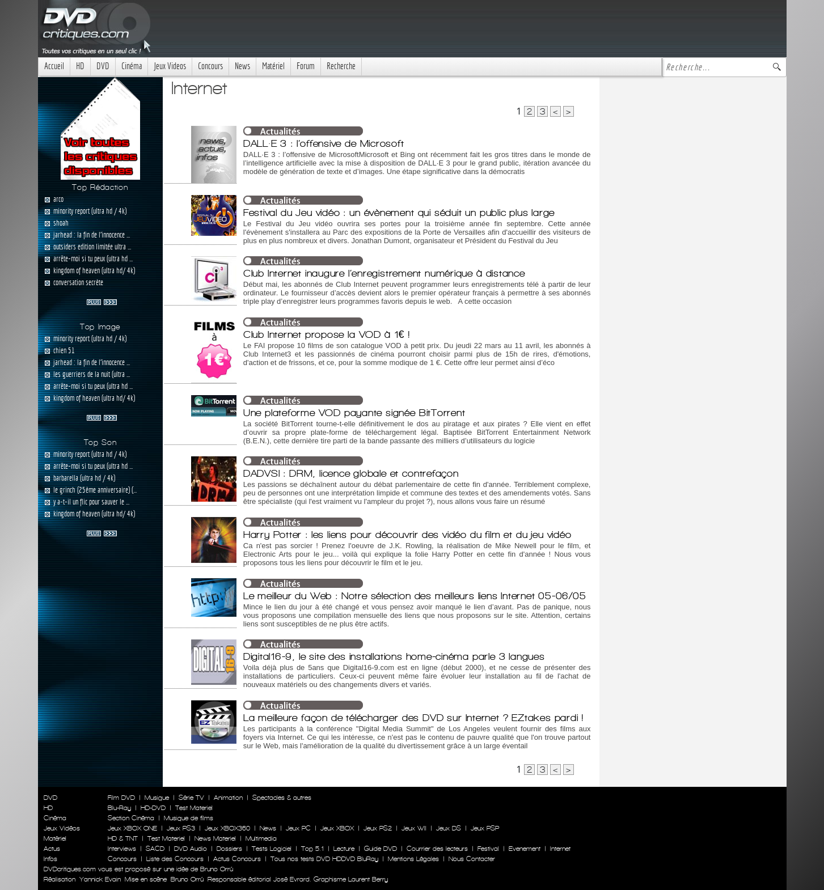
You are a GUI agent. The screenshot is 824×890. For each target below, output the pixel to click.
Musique (157, 797)
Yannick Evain (100, 879)
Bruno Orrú (187, 879)
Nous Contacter (470, 858)
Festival (488, 848)
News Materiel (215, 838)
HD (80, 66)
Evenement (524, 848)
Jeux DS (448, 828)
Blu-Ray (119, 807)
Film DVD (121, 797)
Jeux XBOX (337, 828)
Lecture (343, 848)
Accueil (54, 66)
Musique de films (188, 818)
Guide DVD (380, 848)
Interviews (122, 848)
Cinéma (131, 66)
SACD (155, 848)
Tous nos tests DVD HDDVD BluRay (324, 858)
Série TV (191, 797)
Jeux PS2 (378, 828)
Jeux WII (414, 828)
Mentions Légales (413, 858)
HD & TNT (123, 838)
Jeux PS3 (181, 828)
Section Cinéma (131, 818)
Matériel (273, 66)
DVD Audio (190, 848)
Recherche (341, 66)
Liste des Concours (175, 858)
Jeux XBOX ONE (132, 828)
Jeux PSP (485, 828)
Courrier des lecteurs (437, 848)
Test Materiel (194, 807)
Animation (228, 797)
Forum (306, 66)
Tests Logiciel (271, 848)
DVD (102, 66)
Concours (210, 66)
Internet (560, 848)
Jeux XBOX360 (227, 828)
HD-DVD (153, 807)
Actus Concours (237, 858)
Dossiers (229, 848)
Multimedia (261, 838)
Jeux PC (298, 828)
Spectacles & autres (281, 797)
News (242, 66)
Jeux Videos (170, 66)
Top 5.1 (312, 848)
